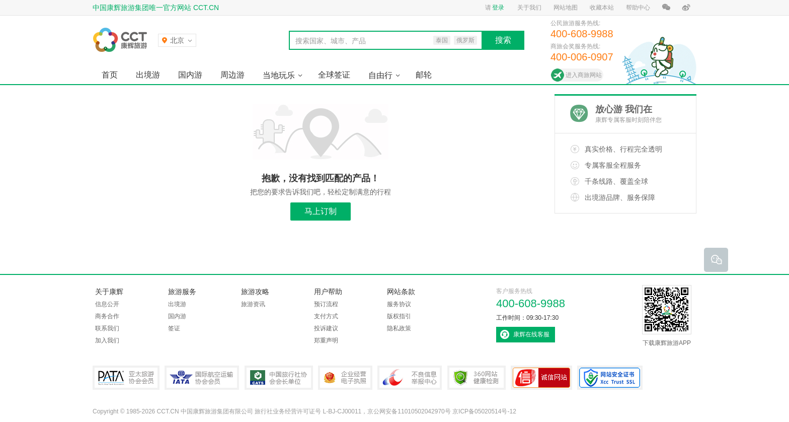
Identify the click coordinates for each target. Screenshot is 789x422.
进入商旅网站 (584, 75)
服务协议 (399, 304)
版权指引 (399, 316)
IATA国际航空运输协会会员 (202, 378)
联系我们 (107, 328)
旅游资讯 (253, 304)
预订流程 (326, 304)
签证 (174, 328)
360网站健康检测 (476, 378)
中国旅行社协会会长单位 (279, 378)
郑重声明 (326, 340)
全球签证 (334, 75)
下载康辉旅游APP (666, 315)
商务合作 (107, 316)
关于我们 (529, 7)
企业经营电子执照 (345, 378)
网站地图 (566, 7)
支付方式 (326, 316)
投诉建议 (326, 328)
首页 (110, 75)
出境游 (148, 75)
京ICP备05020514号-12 (484, 411)
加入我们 (107, 340)
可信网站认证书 (541, 378)
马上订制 (320, 211)
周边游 (232, 75)
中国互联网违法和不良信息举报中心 (409, 378)
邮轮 (424, 75)
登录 (498, 7)
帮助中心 (638, 7)
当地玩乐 (279, 75)
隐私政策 (399, 328)
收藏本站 (602, 7)
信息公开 (107, 304)
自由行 (380, 75)
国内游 (190, 75)
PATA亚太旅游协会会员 (126, 378)
